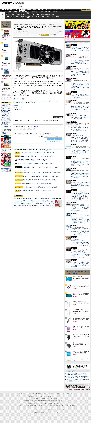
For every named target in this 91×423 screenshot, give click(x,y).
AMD (13, 14)
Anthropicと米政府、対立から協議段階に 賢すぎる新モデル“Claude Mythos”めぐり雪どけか (42, 205)
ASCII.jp (7, 3)
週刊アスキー (27, 11)
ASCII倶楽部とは (7, 126)
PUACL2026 (54, 11)
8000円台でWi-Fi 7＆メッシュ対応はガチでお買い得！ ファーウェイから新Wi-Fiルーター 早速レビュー (80, 108)
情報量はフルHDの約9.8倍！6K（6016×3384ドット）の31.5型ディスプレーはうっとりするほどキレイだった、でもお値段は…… (80, 243)
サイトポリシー (30, 409)
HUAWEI (42, 14)
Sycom (22, 13)
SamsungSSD (26, 14)
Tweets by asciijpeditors (70, 40)
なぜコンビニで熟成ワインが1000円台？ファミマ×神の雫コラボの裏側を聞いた (80, 96)
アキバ (49, 9)
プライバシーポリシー (40, 409)
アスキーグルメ (21, 11)
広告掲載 (61, 409)
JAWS (7, 16)
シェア (28, 34)
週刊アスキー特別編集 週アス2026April (6, 151)
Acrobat (12, 16)
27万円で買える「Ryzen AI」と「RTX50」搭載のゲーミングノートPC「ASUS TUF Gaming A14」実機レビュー (47, 203)
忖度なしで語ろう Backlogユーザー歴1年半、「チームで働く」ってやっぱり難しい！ (80, 152)
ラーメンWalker (18, 405)
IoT (8, 9)
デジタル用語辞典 (43, 403)
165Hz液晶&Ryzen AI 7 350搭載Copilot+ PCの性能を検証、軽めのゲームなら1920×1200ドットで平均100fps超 (80, 175)
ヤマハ (52, 16)
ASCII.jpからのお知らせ (70, 371)
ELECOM (8, 14)
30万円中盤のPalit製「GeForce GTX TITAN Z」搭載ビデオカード (42, 176)
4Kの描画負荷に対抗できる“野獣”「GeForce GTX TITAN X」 (37, 190)
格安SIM (9, 11)
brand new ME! (54, 398)
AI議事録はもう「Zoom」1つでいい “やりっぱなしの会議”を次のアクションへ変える (80, 233)
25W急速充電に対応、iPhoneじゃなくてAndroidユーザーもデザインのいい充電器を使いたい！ (80, 129)
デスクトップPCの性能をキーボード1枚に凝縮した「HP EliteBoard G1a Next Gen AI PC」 (80, 62)
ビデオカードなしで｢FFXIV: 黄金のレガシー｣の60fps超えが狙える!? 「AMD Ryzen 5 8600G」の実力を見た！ (80, 264)
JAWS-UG (35, 396)
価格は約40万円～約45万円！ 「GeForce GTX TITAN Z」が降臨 (42, 172)
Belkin (52, 14)
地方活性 (49, 11)
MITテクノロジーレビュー (58, 403)
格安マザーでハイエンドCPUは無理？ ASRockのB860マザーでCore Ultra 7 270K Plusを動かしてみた (80, 185)
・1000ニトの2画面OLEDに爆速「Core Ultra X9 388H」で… (6, 110)
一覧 (39, 34)
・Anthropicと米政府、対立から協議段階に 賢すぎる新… (6, 119)
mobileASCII (50, 403)
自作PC (43, 9)
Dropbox (32, 16)
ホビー (38, 9)
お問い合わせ (55, 409)
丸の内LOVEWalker (64, 405)
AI (5, 9)
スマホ (53, 9)
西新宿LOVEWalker (41, 405)
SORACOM (40, 400)
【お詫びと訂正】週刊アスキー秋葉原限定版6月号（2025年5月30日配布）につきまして (77, 377)
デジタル (18, 3)
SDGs (46, 11)
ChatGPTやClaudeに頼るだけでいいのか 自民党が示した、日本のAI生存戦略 (38, 198)
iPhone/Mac (28, 9)
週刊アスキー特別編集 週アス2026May (6, 132)
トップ (2, 9)
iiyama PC (43, 395)
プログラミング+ (41, 11)
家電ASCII (15, 11)
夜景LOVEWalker (49, 405)
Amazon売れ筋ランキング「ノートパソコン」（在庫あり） (5, 24)
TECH (17, 9)
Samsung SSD (27, 400)
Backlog (42, 16)
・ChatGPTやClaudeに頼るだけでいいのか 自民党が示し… (6, 106)
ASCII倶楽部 (86, 10)
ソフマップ (23, 17)
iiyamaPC (17, 13)
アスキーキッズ (4, 11)
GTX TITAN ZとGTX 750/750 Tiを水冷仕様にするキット (37, 183)
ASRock (32, 14)
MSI (32, 13)
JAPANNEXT (18, 18)
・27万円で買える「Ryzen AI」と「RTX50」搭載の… (5, 115)
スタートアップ (59, 9)
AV (46, 9)
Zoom (57, 16)
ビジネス (12, 9)
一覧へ (87, 370)
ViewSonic (47, 14)
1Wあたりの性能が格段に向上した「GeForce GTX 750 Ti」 (37, 156)
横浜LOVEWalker (33, 405)
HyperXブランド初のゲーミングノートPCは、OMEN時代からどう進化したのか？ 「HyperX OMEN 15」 (80, 73)
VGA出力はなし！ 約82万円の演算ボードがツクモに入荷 (40, 187)
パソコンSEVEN (27, 13)
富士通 (7, 13)
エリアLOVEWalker (25, 405)
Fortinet (47, 16)
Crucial (37, 14)
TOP (19, 393)
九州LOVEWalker (56, 405)
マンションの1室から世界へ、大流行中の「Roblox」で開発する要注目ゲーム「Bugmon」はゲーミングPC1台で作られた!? (80, 255)
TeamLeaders (34, 11)
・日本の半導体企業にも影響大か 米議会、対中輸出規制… (5, 123)
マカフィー (8, 17)
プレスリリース (18, 107)
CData (37, 16)
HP (42, 13)
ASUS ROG (18, 14)
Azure (22, 16)
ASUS (37, 13)
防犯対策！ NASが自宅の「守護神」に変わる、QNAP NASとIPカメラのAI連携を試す (80, 117)
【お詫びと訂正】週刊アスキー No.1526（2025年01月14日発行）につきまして (77, 380)
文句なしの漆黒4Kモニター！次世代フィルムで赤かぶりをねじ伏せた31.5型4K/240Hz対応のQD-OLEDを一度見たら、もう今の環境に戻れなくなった (80, 86)
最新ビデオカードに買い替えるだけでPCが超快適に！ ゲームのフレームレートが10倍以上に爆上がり (80, 49)
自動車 (34, 9)
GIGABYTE (22, 14)
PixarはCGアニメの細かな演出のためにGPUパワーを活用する (36, 163)
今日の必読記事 (30, 403)
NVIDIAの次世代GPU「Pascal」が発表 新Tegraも (32, 160)
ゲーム (64, 9)
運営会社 (49, 409)
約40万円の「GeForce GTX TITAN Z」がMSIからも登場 (39, 179)
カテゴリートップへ (58, 117)
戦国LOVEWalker (72, 405)
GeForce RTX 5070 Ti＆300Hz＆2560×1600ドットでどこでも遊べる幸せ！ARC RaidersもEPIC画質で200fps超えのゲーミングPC (80, 220)
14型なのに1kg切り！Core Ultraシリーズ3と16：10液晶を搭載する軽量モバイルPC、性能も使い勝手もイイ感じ (80, 208)
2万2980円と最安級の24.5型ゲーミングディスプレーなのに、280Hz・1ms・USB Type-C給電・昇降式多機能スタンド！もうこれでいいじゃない (80, 196)
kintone (17, 16)
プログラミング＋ (53, 401)
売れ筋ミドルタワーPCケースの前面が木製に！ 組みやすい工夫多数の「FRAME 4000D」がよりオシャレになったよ (80, 163)
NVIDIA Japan (17, 109)
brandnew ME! (27, 18)
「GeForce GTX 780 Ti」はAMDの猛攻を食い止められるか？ (38, 152)
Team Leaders (46, 401)
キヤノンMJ (12, 17)
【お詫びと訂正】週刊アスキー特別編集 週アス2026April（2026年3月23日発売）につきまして (77, 374)
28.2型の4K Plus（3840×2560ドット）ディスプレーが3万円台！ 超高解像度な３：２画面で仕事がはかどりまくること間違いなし (80, 139)
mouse (12, 13)
